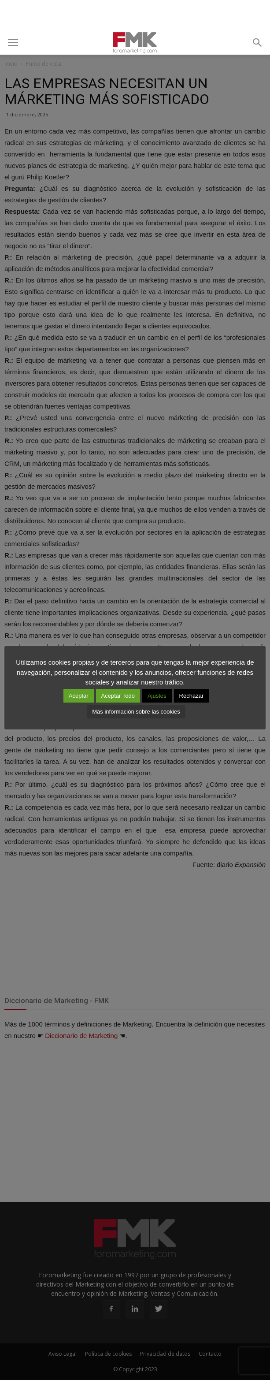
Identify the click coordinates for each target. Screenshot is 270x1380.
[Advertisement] (135, 15)
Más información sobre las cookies (136, 711)
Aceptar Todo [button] (118, 695)
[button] (257, 43)
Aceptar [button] (79, 695)
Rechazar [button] (191, 695)
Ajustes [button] (157, 695)
